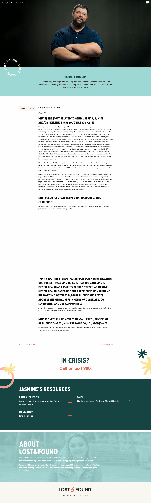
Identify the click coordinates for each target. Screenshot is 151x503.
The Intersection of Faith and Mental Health (98, 401)
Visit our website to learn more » (75, 495)
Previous (105, 345)
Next (111, 345)
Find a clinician (26, 415)
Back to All (27, 345)
